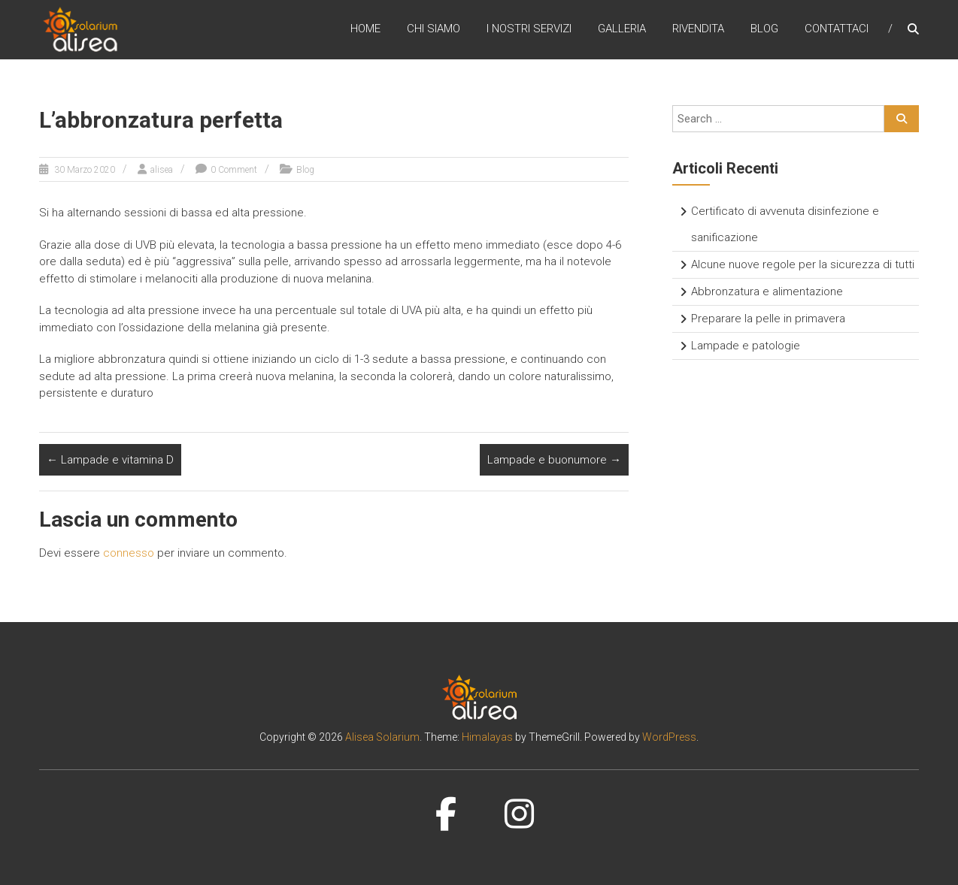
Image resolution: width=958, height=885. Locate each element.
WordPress (669, 737)
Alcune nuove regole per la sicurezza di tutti (802, 264)
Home (365, 29)
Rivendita (698, 29)
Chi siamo (433, 29)
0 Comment (234, 170)
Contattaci (837, 29)
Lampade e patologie (745, 345)
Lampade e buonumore (554, 460)
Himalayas (487, 737)
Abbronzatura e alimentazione (767, 291)
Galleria (622, 29)
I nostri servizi (529, 29)
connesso (128, 553)
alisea (161, 170)
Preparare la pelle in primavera (768, 318)
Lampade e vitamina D (110, 460)
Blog (764, 29)
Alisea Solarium (382, 737)
